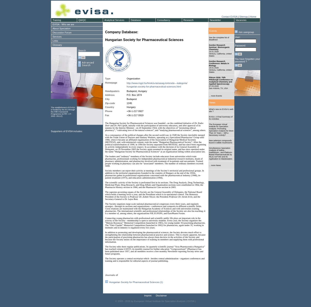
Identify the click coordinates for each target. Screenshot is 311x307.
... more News (215, 165)
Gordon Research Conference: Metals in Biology (219, 63)
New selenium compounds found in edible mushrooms (220, 141)
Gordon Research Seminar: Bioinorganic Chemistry (219, 47)
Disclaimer (161, 295)
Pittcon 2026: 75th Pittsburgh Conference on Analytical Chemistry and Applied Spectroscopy (221, 80)
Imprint (148, 295)
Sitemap (243, 16)
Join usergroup (244, 32)
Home (253, 16)
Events (213, 31)
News (212, 102)
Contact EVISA (229, 16)
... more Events (215, 96)
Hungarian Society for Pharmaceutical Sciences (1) (134, 282)
